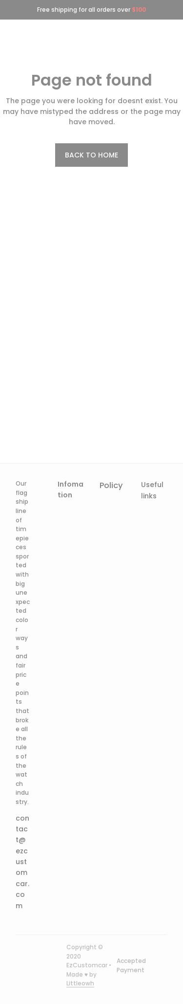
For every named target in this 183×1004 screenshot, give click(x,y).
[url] (80, 983)
